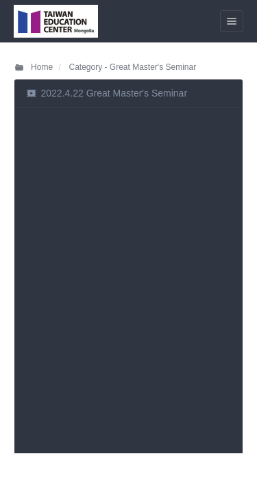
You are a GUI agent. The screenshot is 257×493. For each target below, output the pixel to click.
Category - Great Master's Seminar (131, 67)
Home (33, 67)
